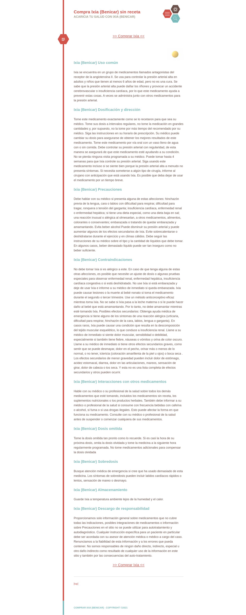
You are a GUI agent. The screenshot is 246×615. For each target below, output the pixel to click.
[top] (76, 583)
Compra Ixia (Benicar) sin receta (107, 11)
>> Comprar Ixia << (129, 36)
